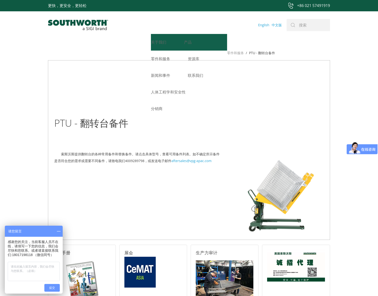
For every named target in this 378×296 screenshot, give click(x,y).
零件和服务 (56, 53)
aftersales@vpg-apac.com (191, 104)
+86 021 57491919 (117, 284)
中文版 (277, 25)
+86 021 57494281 (158, 284)
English (263, 25)
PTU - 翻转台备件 (83, 53)
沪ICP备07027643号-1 (211, 284)
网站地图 (183, 284)
